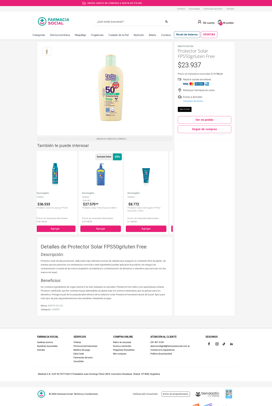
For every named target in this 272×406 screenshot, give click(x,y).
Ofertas (77, 342)
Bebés (152, 35)
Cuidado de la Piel (119, 35)
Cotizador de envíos (193, 101)
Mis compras (119, 353)
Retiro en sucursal (122, 342)
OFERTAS (209, 34)
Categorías (39, 35)
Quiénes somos (45, 342)
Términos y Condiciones (86, 394)
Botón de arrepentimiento (175, 394)
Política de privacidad (161, 353)
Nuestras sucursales (47, 346)
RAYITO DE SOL (55, 305)
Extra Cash (79, 353)
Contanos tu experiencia (162, 350)
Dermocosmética (60, 35)
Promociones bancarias (85, 346)
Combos (166, 35)
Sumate (230, 8)
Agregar (59, 228)
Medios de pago (82, 350)
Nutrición (139, 35)
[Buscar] (130, 22)
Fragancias (97, 35)
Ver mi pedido (205, 119)
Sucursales (194, 8)
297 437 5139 (157, 342)
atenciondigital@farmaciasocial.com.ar (170, 346)
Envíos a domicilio (122, 346)
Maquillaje (80, 35)
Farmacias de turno (213, 8)
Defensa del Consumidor (145, 394)
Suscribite (79, 361)
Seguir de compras (204, 129)
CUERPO (56, 309)
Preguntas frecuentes (123, 350)
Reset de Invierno (187, 34)
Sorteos (181, 8)
